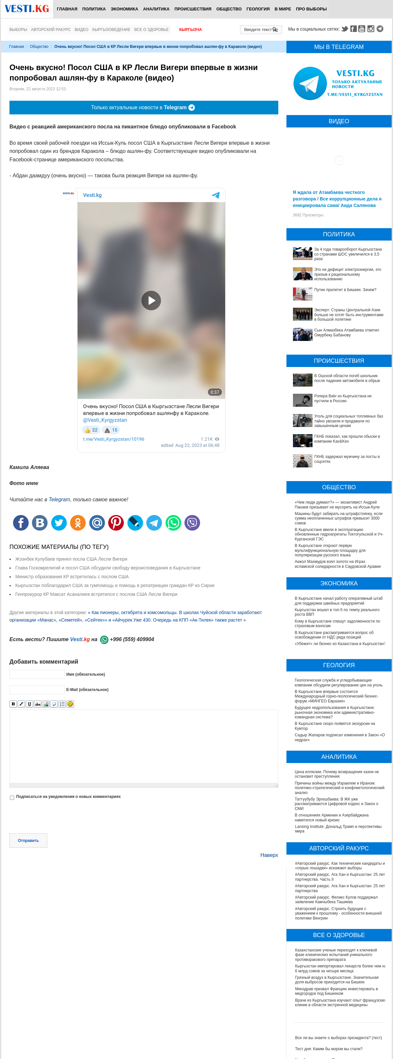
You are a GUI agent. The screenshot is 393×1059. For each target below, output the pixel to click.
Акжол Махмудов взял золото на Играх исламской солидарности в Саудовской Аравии (338, 563)
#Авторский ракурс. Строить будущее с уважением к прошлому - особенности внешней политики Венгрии (338, 913)
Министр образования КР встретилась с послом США (72, 576)
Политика (94, 9)
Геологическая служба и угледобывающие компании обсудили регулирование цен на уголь (339, 682)
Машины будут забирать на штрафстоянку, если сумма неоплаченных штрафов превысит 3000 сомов (339, 518)
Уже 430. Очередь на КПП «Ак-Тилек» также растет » (189, 620)
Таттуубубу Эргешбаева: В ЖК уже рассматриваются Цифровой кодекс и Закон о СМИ (337, 804)
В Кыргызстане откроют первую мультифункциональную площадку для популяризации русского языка (330, 550)
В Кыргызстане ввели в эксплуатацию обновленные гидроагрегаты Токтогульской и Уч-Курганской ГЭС (339, 534)
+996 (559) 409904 (132, 639)
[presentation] (59, 817)
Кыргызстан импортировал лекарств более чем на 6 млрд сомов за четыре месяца (341, 968)
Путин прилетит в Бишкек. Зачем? (345, 289)
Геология (258, 9)
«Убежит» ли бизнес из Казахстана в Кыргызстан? (340, 643)
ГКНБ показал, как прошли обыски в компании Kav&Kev (347, 438)
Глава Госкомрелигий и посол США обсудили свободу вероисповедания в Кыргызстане (107, 567)
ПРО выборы (311, 9)
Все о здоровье (151, 29)
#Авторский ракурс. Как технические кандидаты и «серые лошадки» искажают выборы (340, 865)
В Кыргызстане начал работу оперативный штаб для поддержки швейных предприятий (339, 600)
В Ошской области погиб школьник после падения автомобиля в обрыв (347, 378)
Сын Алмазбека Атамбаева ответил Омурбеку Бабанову (346, 332)
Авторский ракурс (51, 29)
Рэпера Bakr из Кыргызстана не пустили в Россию (343, 398)
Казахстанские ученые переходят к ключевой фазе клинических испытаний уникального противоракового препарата (336, 955)
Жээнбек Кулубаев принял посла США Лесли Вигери (71, 559)
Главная (67, 9)
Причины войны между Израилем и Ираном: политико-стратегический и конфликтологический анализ (340, 788)
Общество (229, 9)
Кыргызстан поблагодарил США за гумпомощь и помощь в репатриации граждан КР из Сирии (114, 585)
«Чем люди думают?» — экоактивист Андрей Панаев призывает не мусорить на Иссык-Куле (337, 504)
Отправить (28, 840)
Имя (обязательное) (85, 674)
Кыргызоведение (111, 29)
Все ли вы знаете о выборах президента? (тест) (338, 1038)
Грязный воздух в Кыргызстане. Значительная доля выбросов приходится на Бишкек (337, 979)
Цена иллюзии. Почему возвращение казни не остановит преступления (337, 774)
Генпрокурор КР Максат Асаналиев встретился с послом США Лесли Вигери (96, 594)
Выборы (18, 29)
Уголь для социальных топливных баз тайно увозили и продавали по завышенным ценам (348, 421)
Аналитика (156, 9)
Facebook (353, 28)
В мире (283, 9)
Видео (81, 29)
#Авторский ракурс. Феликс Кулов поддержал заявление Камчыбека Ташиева (336, 899)
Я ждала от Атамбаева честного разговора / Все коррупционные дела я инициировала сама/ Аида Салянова (337, 199)
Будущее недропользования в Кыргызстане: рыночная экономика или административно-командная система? (335, 712)
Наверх (269, 855)
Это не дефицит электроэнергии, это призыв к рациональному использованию (348, 274)
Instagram (371, 28)
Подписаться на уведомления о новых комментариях (68, 796)
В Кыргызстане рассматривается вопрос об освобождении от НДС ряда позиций (334, 635)
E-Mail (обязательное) (87, 689)
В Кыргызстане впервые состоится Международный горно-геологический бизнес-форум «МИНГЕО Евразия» (337, 696)
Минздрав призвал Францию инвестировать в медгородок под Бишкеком (336, 991)
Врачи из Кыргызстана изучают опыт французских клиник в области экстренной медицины (340, 1002)
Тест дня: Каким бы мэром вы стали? (329, 1049)
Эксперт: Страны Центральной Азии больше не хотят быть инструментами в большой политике (349, 315)
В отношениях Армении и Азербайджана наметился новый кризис (332, 817)
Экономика (124, 9)
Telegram (381, 28)
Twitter (344, 28)
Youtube (362, 28)
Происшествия (192, 9)
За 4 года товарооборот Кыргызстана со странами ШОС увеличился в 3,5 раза (348, 254)
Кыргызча (190, 29)
